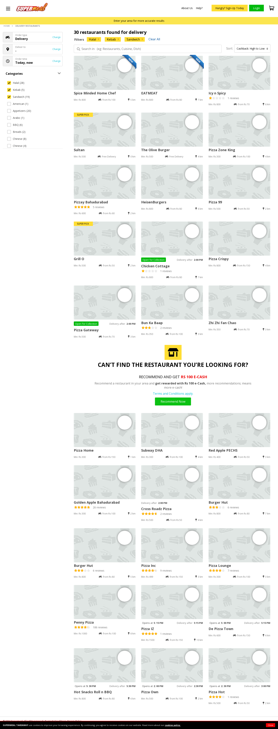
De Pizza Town (221, 628)
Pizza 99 (215, 202)
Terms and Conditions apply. (173, 393)
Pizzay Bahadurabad (91, 202)
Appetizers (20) (19, 111)
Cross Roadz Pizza (156, 508)
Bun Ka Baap (152, 323)
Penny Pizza (84, 622)
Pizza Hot (217, 692)
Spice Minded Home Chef (95, 93)
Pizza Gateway (86, 330)
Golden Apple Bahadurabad (97, 502)
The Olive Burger (155, 150)
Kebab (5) (16, 90)
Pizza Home (84, 450)
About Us (187, 8)
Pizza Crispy (219, 259)
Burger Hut (218, 502)
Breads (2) (16, 132)
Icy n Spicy (217, 93)
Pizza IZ (147, 628)
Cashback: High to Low (252, 48)
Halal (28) (15, 83)
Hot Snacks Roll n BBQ (93, 692)
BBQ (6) (15, 125)
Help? (199, 8)
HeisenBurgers (153, 202)
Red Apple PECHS (223, 450)
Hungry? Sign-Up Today (229, 8)
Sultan (79, 150)
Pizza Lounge (220, 565)
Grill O (79, 259)
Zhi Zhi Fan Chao (222, 323)
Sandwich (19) (18, 97)
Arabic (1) (15, 118)
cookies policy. (173, 725)
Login (256, 8)
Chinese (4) (16, 146)
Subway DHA (151, 450)
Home (7, 25)
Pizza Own (149, 692)
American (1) (17, 104)
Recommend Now (173, 401)
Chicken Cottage (155, 266)
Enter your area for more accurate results (139, 21)
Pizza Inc (148, 565)
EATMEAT (149, 93)
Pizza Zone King (222, 150)
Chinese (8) (16, 139)
